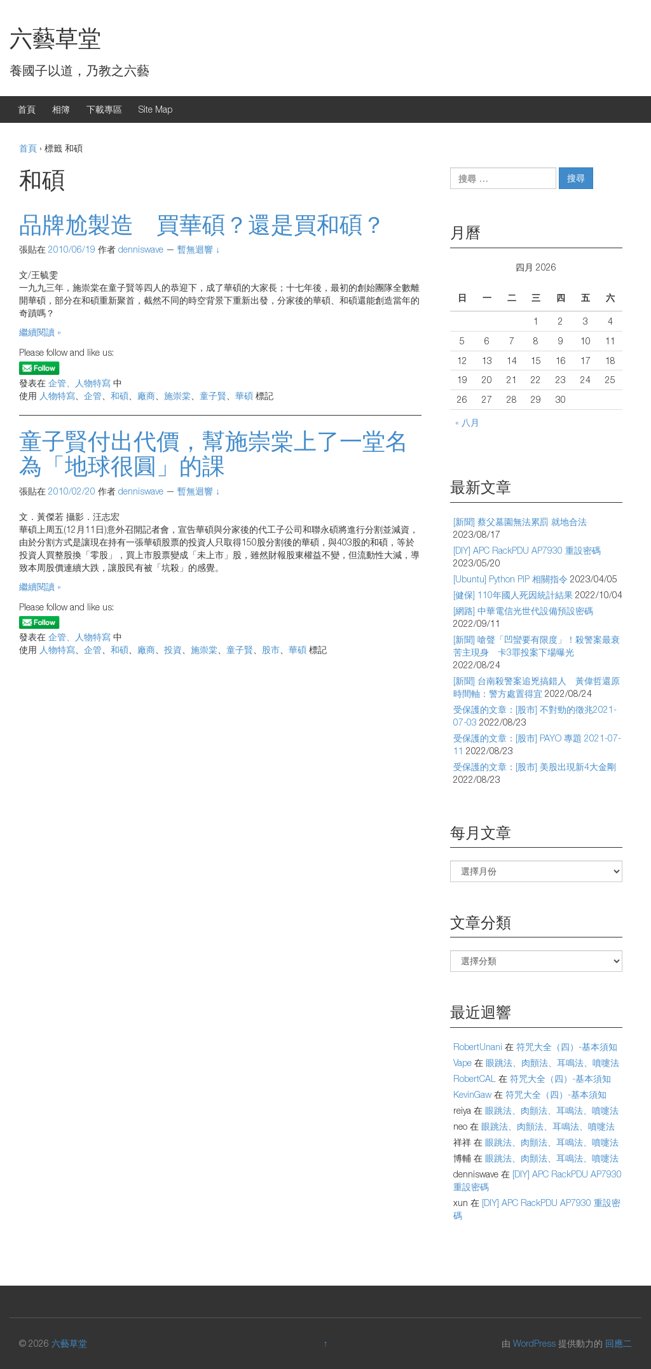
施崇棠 (177, 395)
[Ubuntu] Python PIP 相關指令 (510, 578)
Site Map (155, 109)
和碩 (119, 395)
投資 (173, 649)
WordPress (534, 1343)
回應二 (618, 1343)
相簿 (61, 109)
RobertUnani (477, 1046)
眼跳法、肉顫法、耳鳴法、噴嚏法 (552, 1062)
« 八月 (467, 422)
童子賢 (213, 395)
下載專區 (104, 109)
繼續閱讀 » (40, 331)
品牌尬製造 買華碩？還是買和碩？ (202, 224)
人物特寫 (57, 395)
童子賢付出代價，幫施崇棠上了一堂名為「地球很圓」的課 (213, 453)
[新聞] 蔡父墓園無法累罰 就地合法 (520, 521)
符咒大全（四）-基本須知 (566, 1046)
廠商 (146, 395)
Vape (462, 1062)
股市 (271, 649)
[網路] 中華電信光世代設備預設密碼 (523, 610)
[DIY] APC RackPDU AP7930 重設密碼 (527, 550)
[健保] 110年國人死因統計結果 (513, 594)
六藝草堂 (55, 38)
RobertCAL (474, 1078)
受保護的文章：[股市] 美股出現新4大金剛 (534, 766)
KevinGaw (472, 1094)
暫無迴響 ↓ (198, 249)
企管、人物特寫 (79, 382)
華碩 (244, 395)
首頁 (27, 109)
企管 (93, 395)
